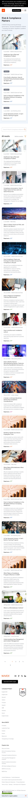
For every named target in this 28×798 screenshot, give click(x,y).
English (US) (4, 691)
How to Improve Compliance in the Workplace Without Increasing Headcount (14, 97)
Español (3, 705)
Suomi (3, 713)
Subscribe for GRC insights (10, 681)
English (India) (5, 715)
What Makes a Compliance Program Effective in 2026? (12, 574)
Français (4, 702)
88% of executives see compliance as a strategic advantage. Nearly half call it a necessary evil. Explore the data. (14, 3)
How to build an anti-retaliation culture (13, 331)
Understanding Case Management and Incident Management (14, 640)
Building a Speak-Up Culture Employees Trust (12, 433)
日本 (3, 707)
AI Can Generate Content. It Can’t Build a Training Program (13, 114)
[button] (5, 661)
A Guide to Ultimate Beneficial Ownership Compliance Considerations (12, 399)
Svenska (4, 710)
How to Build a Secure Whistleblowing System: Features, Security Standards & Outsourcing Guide (14, 364)
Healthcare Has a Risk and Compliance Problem (11, 55)
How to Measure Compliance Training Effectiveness (12, 296)
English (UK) (4, 694)
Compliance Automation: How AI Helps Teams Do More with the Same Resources (13, 189)
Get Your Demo (16, 10)
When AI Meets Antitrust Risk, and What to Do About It (14, 225)
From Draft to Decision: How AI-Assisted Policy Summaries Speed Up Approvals (14, 78)
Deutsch (4, 697)
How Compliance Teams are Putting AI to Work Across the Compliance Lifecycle (12, 260)
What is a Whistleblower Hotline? (13, 608)
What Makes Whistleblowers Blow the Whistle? (14, 468)
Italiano (3, 699)
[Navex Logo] (3, 10)
